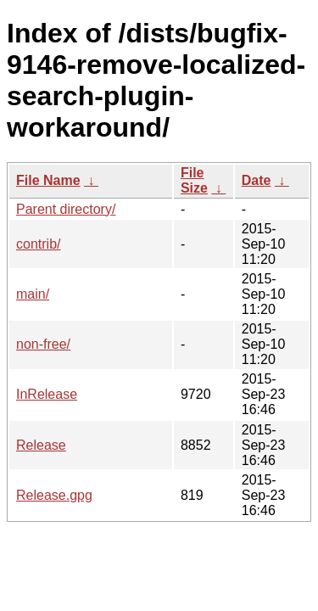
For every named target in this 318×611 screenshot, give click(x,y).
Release (41, 445)
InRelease (46, 394)
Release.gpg (54, 495)
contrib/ (38, 244)
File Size (194, 180)
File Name (48, 180)
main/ (32, 294)
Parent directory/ (65, 209)
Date (256, 180)
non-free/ (43, 344)
